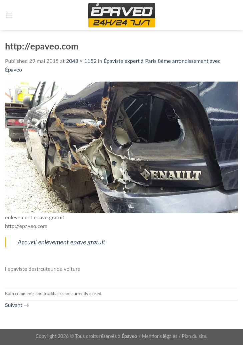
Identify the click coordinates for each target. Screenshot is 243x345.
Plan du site (194, 336)
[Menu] (9, 15)
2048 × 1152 (81, 61)
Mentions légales (159, 336)
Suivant (17, 305)
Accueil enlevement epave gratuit (61, 242)
